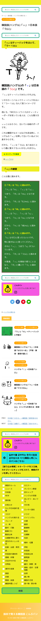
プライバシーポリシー (16, 608)
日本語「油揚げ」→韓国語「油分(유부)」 (23, 423)
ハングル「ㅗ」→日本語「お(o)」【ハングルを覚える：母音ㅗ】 (26, 406)
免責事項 (28, 608)
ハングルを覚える (9, 312)
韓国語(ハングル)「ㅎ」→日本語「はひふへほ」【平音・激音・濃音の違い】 (26, 350)
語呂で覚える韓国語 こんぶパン (20, 614)
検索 (20, 590)
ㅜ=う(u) (9, 159)
